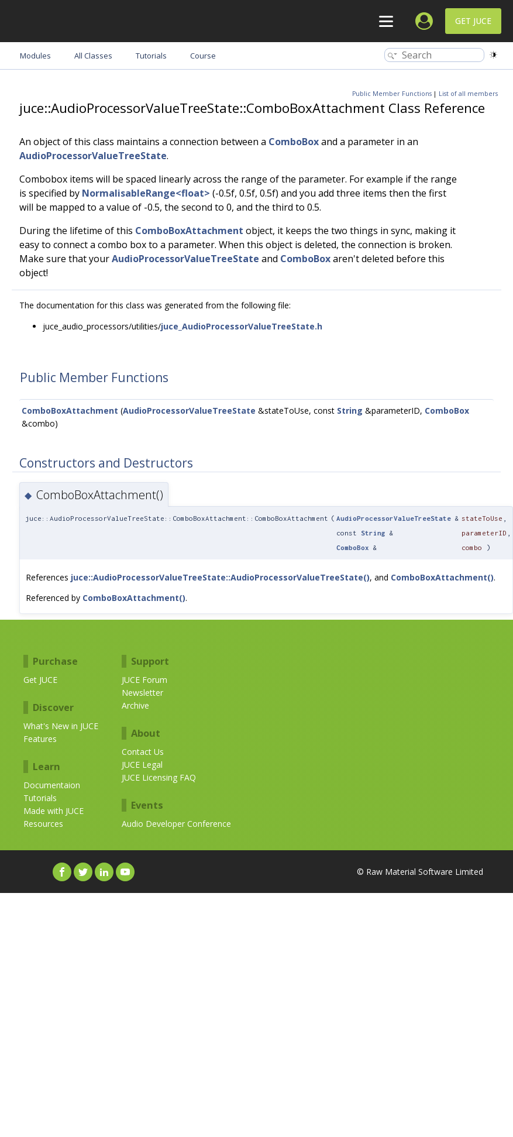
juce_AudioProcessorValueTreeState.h (241, 326)
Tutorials (40, 797)
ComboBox (293, 141)
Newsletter (142, 692)
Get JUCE (473, 20)
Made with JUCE (53, 810)
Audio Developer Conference (176, 823)
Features (40, 738)
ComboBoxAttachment (189, 230)
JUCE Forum (144, 679)
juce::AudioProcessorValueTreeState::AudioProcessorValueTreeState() (220, 577)
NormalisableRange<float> (146, 193)
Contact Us (143, 751)
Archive (135, 705)
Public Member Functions (392, 94)
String (350, 410)
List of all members (468, 94)
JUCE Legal (142, 764)
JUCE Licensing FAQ (159, 777)
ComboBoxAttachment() (442, 577)
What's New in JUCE (60, 725)
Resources (43, 823)
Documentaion (51, 785)
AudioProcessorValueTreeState (93, 155)
